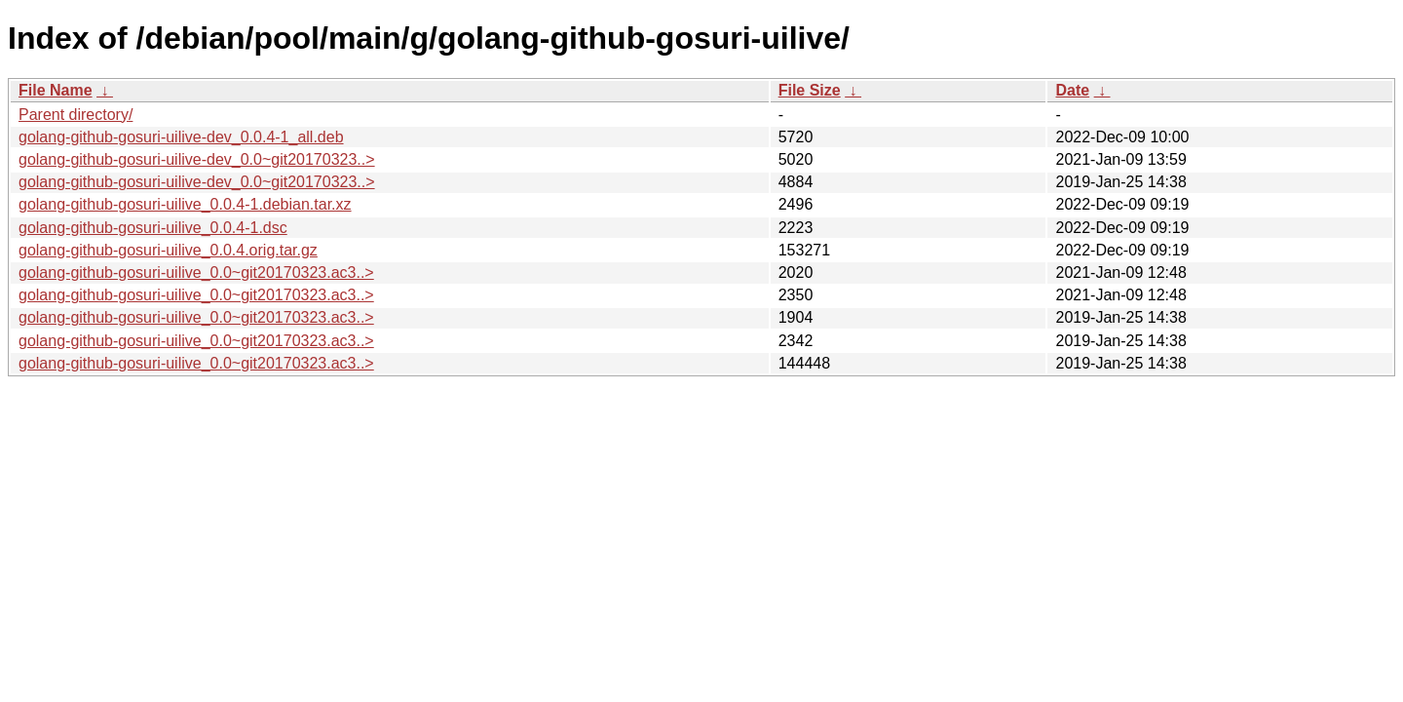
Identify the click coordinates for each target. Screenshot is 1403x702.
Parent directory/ (76, 114)
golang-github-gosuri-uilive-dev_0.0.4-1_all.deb (181, 137)
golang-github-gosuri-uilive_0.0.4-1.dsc (153, 227)
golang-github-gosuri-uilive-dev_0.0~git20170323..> (197, 159)
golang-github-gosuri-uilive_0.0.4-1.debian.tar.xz (185, 204)
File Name (56, 90)
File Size (809, 90)
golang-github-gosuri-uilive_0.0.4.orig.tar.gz (168, 250)
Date (1072, 90)
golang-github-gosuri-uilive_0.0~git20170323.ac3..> (196, 272)
